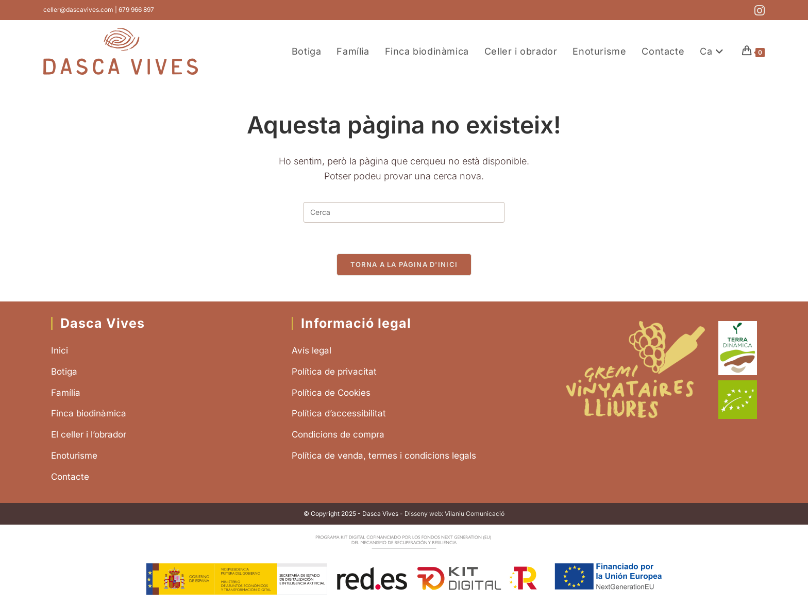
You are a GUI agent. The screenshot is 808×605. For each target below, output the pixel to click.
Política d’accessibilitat (339, 413)
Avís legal (311, 350)
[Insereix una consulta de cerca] (404, 212)
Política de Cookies (331, 393)
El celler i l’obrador (88, 434)
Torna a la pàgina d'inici (404, 264)
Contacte (70, 477)
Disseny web (423, 513)
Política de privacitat (334, 371)
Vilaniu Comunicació (474, 513)
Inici (59, 350)
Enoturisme (74, 455)
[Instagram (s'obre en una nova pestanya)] (758, 10)
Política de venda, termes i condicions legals (384, 455)
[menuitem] (713, 51)
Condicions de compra (338, 434)
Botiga (64, 371)
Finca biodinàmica (88, 413)
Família (65, 393)
